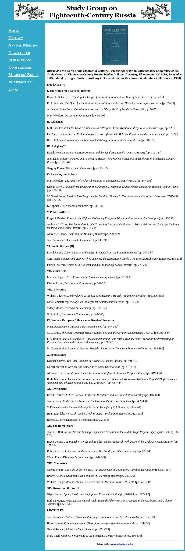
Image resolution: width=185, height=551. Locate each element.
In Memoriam (20, 82)
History (15, 37)
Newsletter (19, 52)
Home (13, 30)
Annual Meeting (23, 45)
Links (13, 89)
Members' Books (23, 74)
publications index (124, 544)
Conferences (20, 67)
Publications (19, 60)
